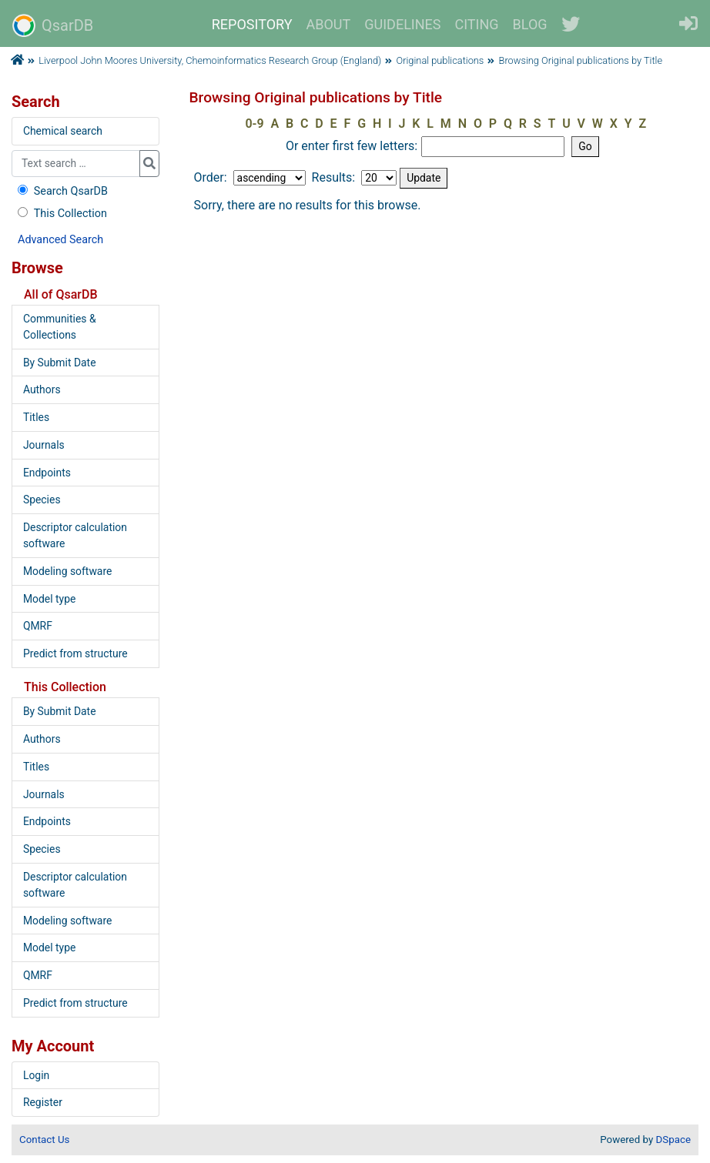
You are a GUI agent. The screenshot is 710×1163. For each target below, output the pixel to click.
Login (36, 1075)
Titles (36, 417)
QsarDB (52, 25)
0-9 (254, 123)
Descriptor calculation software (75, 535)
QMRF (37, 626)
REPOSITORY (252, 24)
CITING (477, 24)
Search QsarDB (61, 191)
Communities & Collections (59, 326)
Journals (44, 445)
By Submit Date (59, 362)
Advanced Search (60, 239)
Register (42, 1102)
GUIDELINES (402, 24)
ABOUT (328, 24)
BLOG (530, 24)
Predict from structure (75, 653)
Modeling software (67, 571)
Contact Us (44, 1139)
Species (42, 499)
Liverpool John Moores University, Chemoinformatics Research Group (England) (210, 60)
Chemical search (62, 131)
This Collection (61, 213)
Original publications (440, 60)
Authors (42, 389)
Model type (49, 599)
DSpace (673, 1139)
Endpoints (47, 472)
